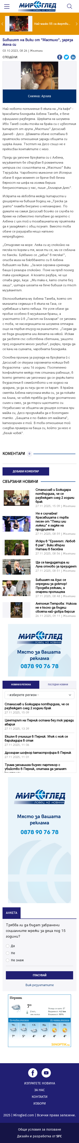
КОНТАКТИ (39, 1097)
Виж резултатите (39, 985)
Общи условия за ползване (39, 1129)
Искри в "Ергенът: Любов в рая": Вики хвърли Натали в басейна (55, 545)
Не (13, 953)
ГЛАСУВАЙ (39, 975)
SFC (59, 1136)
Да (13, 946)
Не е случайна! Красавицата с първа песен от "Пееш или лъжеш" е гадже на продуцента (52, 522)
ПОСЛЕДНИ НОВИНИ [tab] (58, 684)
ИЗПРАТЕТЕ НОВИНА (39, 1083)
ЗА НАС (39, 1090)
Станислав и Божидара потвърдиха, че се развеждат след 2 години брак (55, 496)
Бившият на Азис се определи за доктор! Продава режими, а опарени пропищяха (51, 586)
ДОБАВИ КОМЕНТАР (26, 471)
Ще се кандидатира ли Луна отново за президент (56, 565)
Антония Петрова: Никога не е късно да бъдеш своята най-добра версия (56, 608)
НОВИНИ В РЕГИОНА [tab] (21, 684)
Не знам (17, 960)
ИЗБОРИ (39, 1103)
